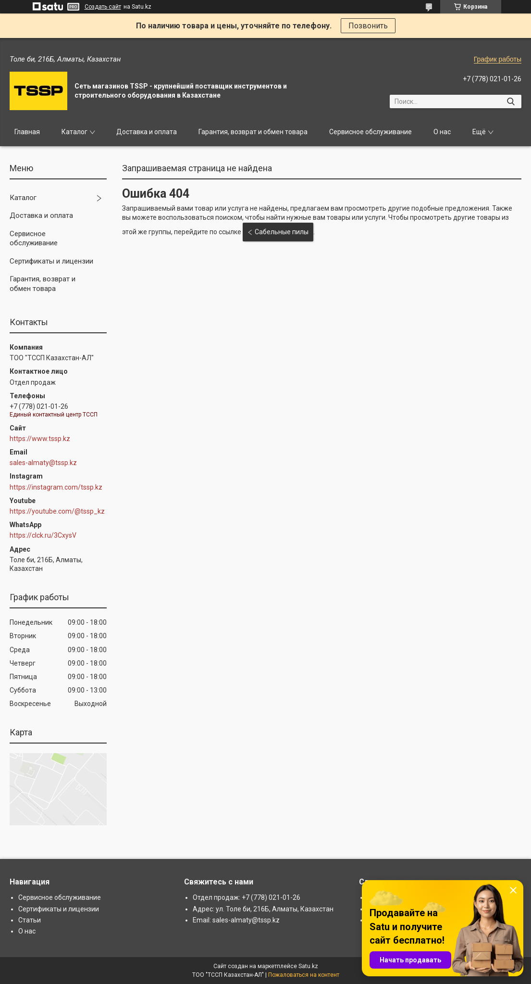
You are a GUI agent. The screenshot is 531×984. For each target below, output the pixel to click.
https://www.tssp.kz (40, 438)
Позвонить (368, 25)
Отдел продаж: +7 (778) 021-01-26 (246, 897)
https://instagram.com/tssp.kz (56, 487)
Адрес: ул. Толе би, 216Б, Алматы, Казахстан (263, 909)
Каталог (74, 132)
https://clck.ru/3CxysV (43, 535)
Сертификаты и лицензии (51, 261)
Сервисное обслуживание (370, 132)
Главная (27, 132)
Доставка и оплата (146, 132)
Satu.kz (308, 966)
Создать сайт (103, 6)
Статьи (29, 920)
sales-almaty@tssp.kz (43, 463)
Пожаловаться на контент (303, 974)
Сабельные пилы (282, 232)
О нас (442, 132)
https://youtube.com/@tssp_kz (57, 511)
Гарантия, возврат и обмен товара (253, 132)
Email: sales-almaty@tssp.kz (236, 920)
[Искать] (510, 101)
